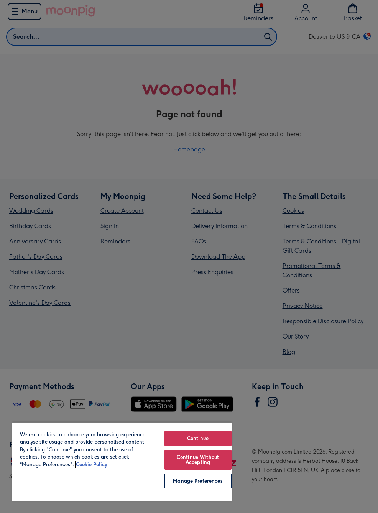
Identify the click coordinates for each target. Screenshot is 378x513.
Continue (198, 438)
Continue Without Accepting (198, 459)
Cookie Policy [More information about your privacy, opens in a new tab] (91, 464)
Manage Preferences (197, 481)
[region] (122, 461)
